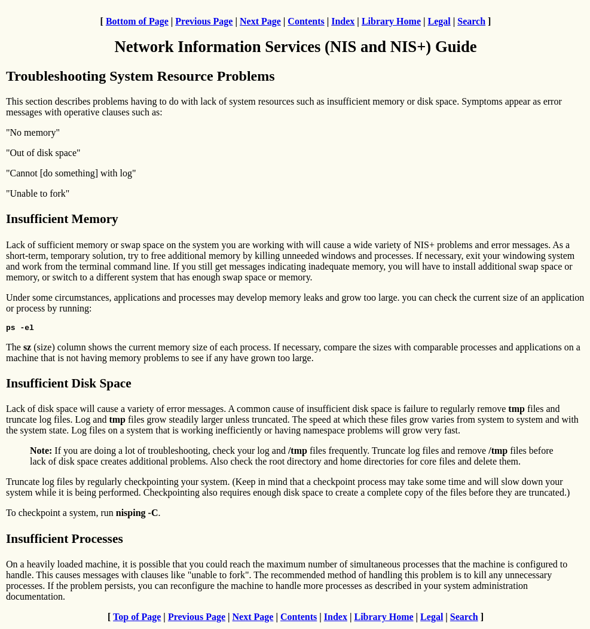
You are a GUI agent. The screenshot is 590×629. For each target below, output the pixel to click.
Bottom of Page (137, 21)
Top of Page (137, 618)
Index (342, 21)
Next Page (260, 21)
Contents (306, 21)
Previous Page (204, 21)
